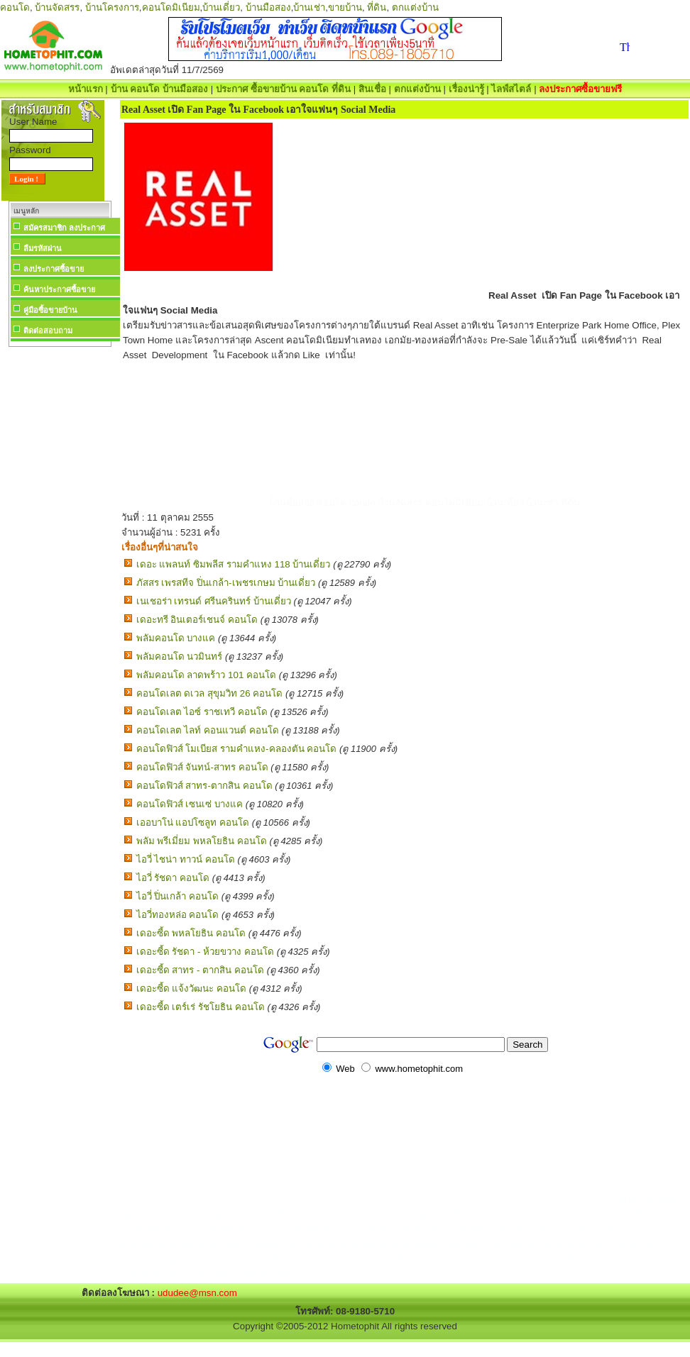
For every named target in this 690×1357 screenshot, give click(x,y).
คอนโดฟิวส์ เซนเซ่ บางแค (189, 804)
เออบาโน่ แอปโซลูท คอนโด (192, 822)
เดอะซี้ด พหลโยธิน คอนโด (191, 933)
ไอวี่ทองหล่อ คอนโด (177, 914)
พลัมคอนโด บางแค (176, 638)
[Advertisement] (59, 563)
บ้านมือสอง (268, 7)
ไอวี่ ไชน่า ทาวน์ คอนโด (185, 859)
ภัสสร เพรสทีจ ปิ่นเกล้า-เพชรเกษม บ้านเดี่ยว (226, 582)
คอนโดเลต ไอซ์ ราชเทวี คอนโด (202, 712)
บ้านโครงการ (112, 7)
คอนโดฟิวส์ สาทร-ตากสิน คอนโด (204, 785)
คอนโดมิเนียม (171, 7)
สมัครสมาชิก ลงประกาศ (64, 227)
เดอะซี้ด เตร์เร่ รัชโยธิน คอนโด (200, 1007)
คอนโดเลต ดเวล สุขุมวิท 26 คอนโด (209, 693)
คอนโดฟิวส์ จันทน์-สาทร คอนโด (202, 767)
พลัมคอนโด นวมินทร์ (179, 656)
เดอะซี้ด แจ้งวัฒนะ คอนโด (191, 988)
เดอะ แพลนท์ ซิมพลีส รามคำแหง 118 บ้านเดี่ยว (233, 564)
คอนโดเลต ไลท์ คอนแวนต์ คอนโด (207, 730)
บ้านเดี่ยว (221, 7)
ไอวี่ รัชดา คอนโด (172, 878)
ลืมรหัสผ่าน (42, 248)
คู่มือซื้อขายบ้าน (50, 310)
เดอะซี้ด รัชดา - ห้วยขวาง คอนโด (205, 951)
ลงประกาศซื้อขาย (53, 269)
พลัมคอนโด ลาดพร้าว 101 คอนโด (206, 675)
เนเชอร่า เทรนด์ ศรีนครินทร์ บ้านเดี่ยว (213, 601)
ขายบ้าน (345, 7)
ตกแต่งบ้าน (415, 7)
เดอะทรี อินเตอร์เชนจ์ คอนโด (197, 619)
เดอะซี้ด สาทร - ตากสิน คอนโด (200, 970)
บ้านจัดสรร (57, 7)
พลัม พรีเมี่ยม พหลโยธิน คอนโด (201, 841)
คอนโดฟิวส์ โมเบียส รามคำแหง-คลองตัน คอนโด (236, 748)
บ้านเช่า (309, 7)
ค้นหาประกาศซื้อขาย (59, 289)
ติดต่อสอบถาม (47, 330)
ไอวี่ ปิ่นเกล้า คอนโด (177, 896)
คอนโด (15, 7)
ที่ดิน (376, 7)
